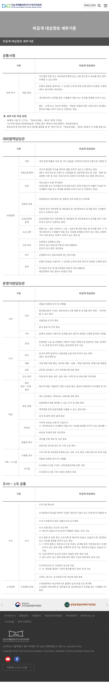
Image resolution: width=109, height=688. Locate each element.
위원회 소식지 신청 (17, 667)
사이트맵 (9, 622)
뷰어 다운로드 (25, 622)
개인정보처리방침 (53, 616)
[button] (2, 604)
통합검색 (23, 616)
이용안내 (36, 616)
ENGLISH (90, 5)
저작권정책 (71, 616)
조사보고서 (10, 616)
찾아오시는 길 (87, 616)
